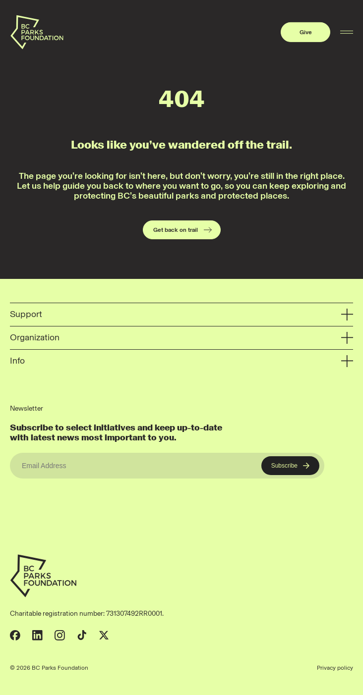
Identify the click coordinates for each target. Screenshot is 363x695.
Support (181, 315)
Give (306, 32)
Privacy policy (335, 667)
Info (181, 361)
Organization (181, 338)
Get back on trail (183, 230)
